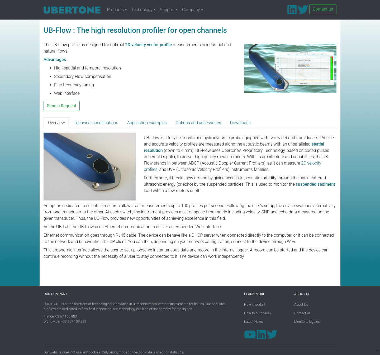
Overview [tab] (56, 122)
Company (191, 9)
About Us (301, 304)
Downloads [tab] (240, 122)
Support (167, 9)
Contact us (323, 9)
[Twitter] (303, 12)
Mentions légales (307, 322)
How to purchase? (257, 313)
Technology (142, 9)
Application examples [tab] (147, 122)
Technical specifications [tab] (96, 122)
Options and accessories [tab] (198, 122)
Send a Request (61, 105)
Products (115, 9)
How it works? (254, 304)
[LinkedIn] (292, 12)
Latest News (253, 322)
